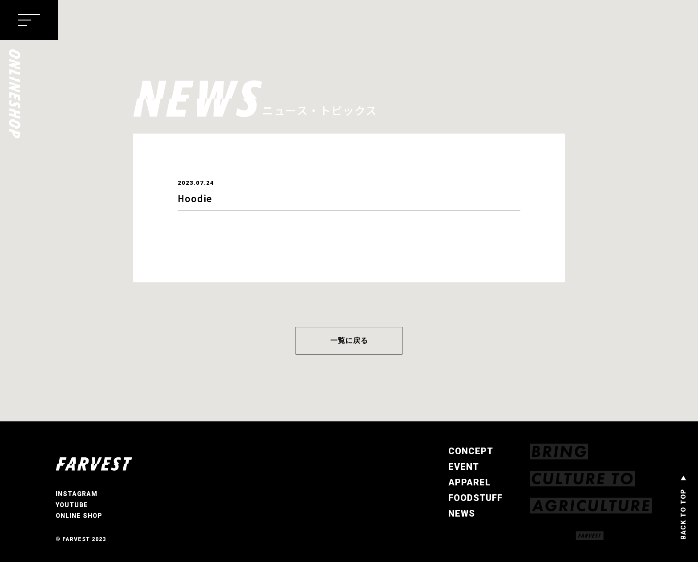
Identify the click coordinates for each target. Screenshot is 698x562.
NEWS (461, 513)
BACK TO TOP (683, 514)
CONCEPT (470, 451)
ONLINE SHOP (79, 516)
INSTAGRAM (76, 494)
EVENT (463, 466)
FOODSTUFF (475, 498)
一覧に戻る (349, 340)
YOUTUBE (72, 505)
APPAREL (469, 482)
